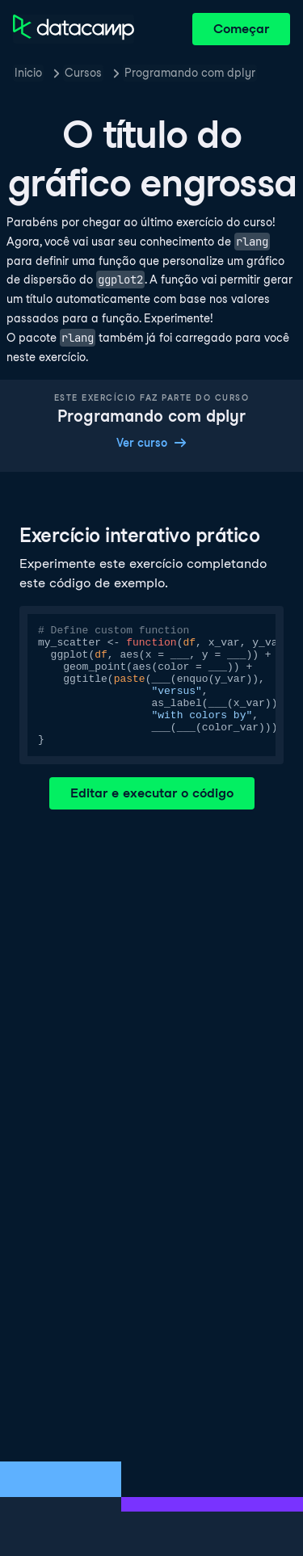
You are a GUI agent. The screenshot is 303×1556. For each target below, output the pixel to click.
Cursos (83, 72)
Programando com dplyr (189, 72)
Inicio (28, 72)
